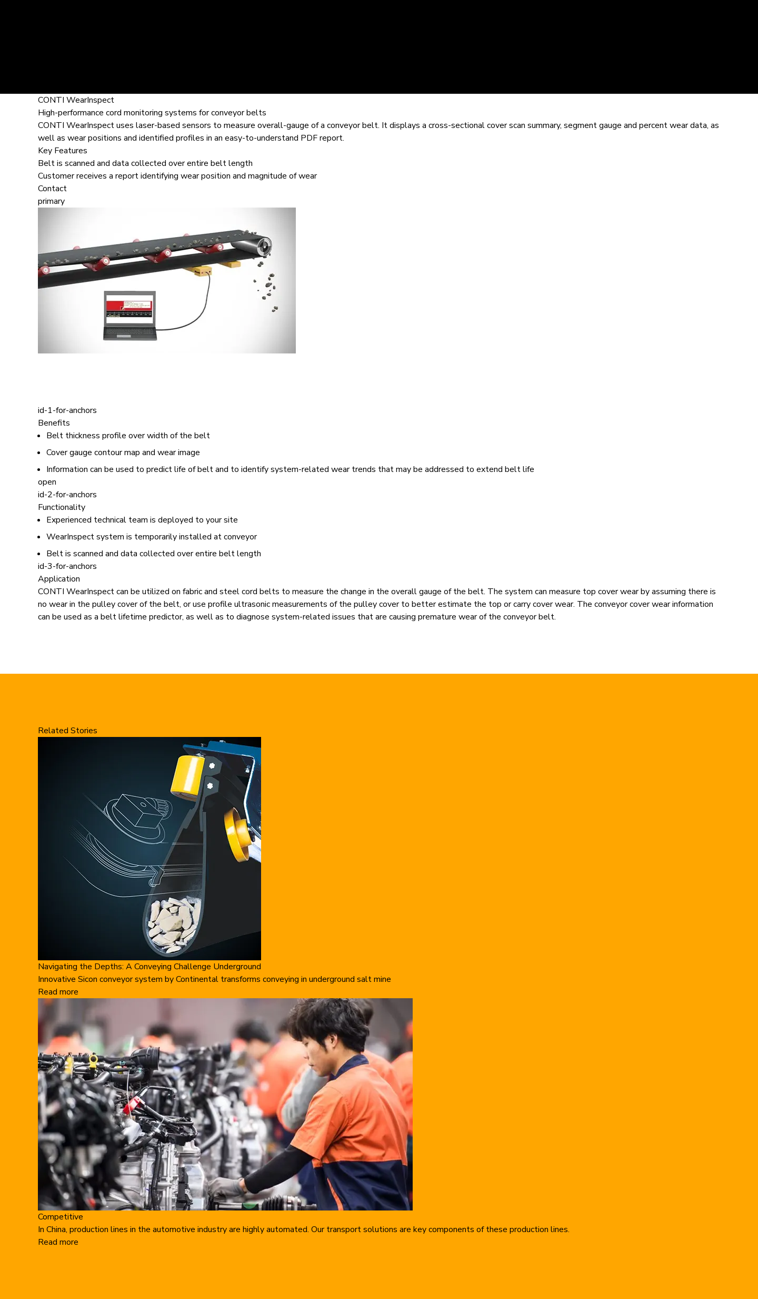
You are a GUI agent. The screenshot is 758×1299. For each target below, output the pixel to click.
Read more (58, 992)
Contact (52, 188)
